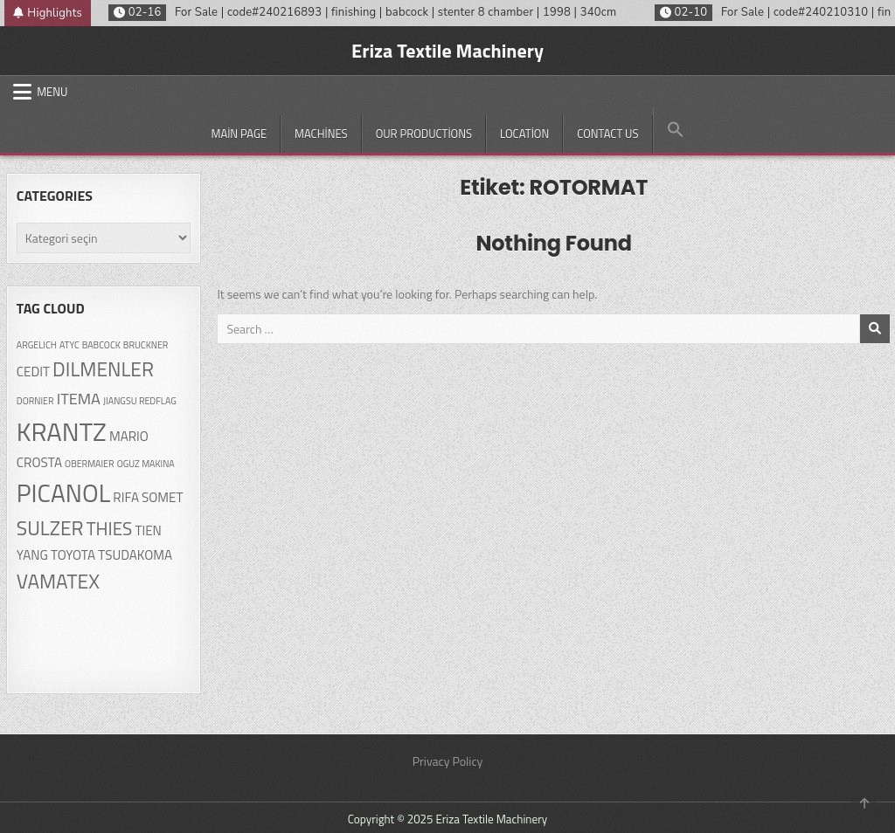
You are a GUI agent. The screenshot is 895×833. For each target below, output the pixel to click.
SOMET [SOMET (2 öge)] (162, 497)
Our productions (424, 133)
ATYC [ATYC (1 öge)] (69, 345)
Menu (52, 91)
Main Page (239, 133)
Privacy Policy (448, 761)
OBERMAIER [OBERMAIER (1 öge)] (89, 464)
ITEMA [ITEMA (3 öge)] (79, 398)
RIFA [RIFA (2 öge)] (126, 497)
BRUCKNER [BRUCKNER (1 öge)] (146, 345)
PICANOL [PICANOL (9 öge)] (63, 493)
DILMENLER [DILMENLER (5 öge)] (103, 369)
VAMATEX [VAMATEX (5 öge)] (58, 581)
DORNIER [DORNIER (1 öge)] (35, 401)
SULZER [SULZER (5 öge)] (50, 528)
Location (524, 133)
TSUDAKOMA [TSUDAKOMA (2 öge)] (135, 555)
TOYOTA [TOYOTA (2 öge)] (73, 555)
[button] (675, 130)
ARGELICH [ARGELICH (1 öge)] (37, 345)
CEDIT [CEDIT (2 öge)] (33, 371)
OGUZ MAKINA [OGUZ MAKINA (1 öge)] (146, 464)
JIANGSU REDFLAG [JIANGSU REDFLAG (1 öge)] (140, 401)
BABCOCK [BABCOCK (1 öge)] (101, 345)
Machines (321, 133)
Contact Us (607, 133)
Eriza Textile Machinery (447, 50)
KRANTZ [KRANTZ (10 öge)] (62, 431)
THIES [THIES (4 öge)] (110, 528)
